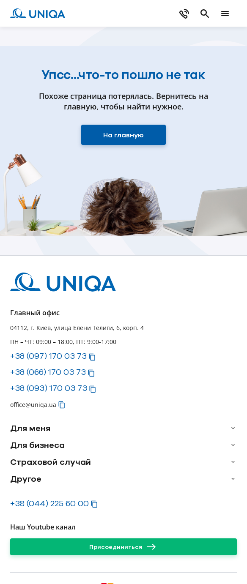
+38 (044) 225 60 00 (49, 503)
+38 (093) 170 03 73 (48, 388)
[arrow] (233, 428)
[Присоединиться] (123, 546)
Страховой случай (50, 462)
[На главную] (123, 135)
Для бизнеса (37, 445)
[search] (204, 13)
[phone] (184, 13)
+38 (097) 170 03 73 (48, 355)
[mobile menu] (225, 13)
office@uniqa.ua (33, 405)
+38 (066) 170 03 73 (48, 371)
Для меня (30, 428)
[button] (92, 357)
